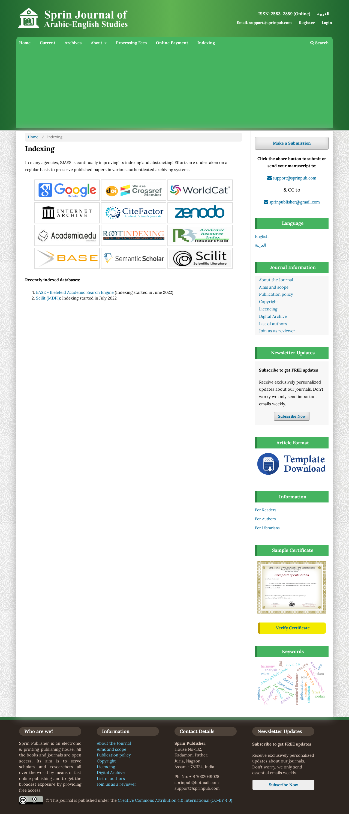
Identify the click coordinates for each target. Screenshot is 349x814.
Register (307, 22)
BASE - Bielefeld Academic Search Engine (75, 292)
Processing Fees (131, 42)
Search (319, 42)
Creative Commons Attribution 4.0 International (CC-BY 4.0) (175, 800)
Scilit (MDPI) (48, 298)
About (97, 42)
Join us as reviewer (277, 330)
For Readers (265, 509)
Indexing (206, 42)
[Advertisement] (174, 89)
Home (25, 42)
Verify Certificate (293, 627)
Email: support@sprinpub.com (264, 22)
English (262, 236)
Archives (73, 42)
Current (47, 42)
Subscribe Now (292, 416)
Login (327, 22)
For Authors (265, 518)
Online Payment (172, 42)
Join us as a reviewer (116, 784)
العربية (260, 245)
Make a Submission (292, 143)
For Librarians (267, 527)
